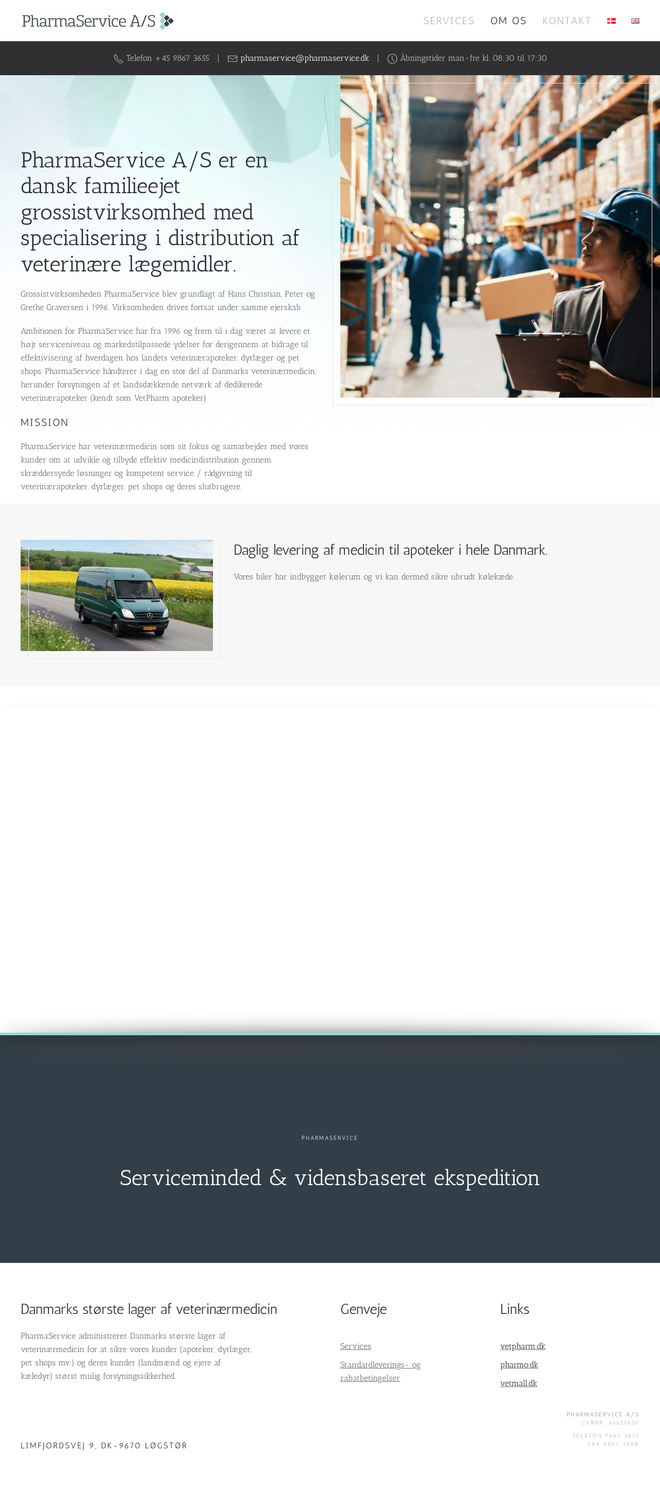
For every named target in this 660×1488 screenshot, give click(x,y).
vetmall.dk (518, 1383)
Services (449, 20)
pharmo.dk (519, 1365)
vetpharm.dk (523, 1346)
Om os (508, 20)
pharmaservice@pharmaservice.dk (304, 58)
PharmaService (330, 1138)
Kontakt (567, 20)
